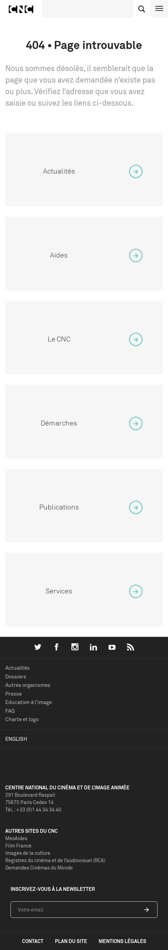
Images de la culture (27, 853)
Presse (13, 693)
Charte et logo (21, 719)
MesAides (16, 838)
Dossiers (15, 676)
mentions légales (122, 941)
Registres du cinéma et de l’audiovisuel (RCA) (55, 860)
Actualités (17, 667)
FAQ (10, 711)
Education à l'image (28, 702)
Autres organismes (27, 685)
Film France (18, 846)
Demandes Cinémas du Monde (39, 868)
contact (32, 941)
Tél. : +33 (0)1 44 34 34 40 (33, 809)
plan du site (71, 941)
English (16, 739)
